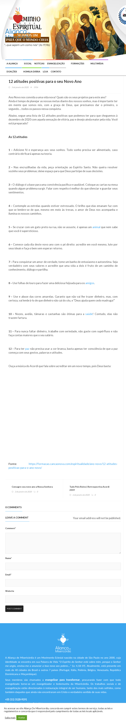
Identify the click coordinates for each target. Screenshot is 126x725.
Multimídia (97, 63)
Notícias (39, 63)
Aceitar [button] (21, 717)
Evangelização (56, 63)
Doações (12, 71)
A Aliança (12, 63)
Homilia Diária (31, 71)
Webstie (9, 591)
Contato (56, 71)
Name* (8, 558)
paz (27, 348)
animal (96, 227)
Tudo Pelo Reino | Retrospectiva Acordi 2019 (89, 488)
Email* (8, 574)
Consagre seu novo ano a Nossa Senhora (32, 486)
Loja (45, 71)
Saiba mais (10, 717)
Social (28, 63)
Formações (77, 63)
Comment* (10, 528)
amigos (89, 283)
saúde (89, 314)
